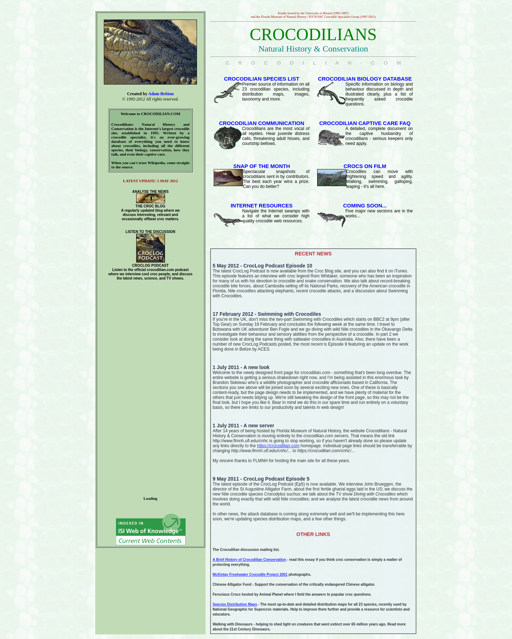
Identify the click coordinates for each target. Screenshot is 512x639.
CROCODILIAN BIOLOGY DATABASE (365, 79)
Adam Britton (161, 93)
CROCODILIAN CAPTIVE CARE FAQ (365, 123)
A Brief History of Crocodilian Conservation (249, 560)
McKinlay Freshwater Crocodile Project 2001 (250, 574)
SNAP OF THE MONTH (261, 166)
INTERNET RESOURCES (262, 205)
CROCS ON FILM (364, 166)
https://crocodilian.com (278, 445)
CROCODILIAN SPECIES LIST (261, 79)
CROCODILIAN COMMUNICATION (261, 123)
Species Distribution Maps (235, 604)
